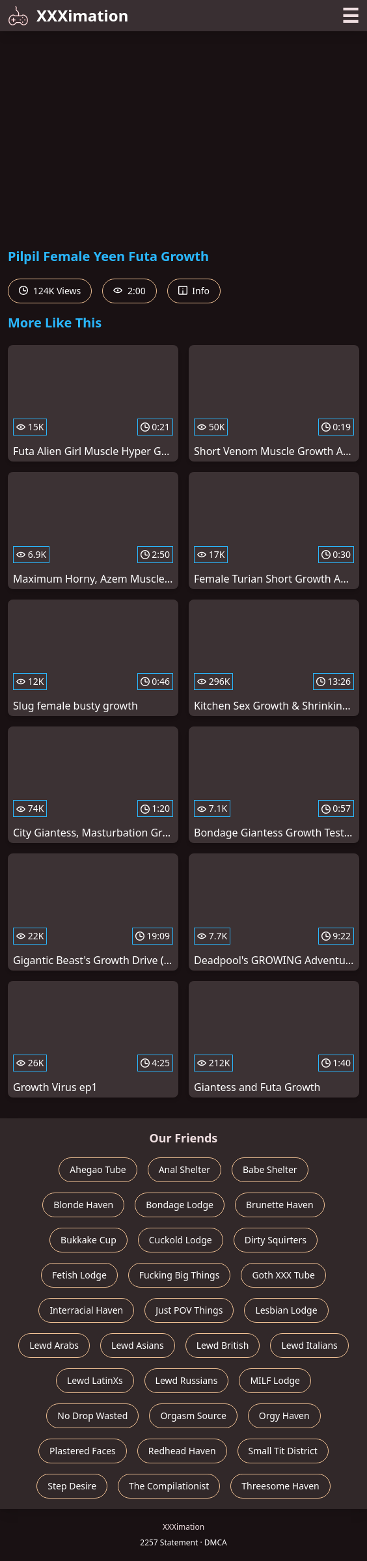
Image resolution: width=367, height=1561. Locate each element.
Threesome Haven (280, 1486)
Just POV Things (189, 1310)
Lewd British (223, 1345)
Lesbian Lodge (286, 1310)
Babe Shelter (270, 1169)
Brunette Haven (280, 1204)
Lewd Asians (137, 1345)
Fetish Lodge (79, 1275)
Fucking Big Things (179, 1275)
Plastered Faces (82, 1450)
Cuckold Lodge (180, 1240)
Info (194, 290)
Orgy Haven (284, 1415)
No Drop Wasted (92, 1415)
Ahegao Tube (98, 1169)
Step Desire (72, 1486)
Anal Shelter (184, 1169)
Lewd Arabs (54, 1345)
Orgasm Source (193, 1415)
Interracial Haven (86, 1310)
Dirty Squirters (275, 1240)
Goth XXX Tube (283, 1275)
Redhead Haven (182, 1450)
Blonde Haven (83, 1204)
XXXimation (68, 15)
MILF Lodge (275, 1380)
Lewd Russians (187, 1380)
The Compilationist (169, 1486)
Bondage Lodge (179, 1204)
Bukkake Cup (88, 1240)
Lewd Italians (309, 1345)
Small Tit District (283, 1450)
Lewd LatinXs (95, 1380)
